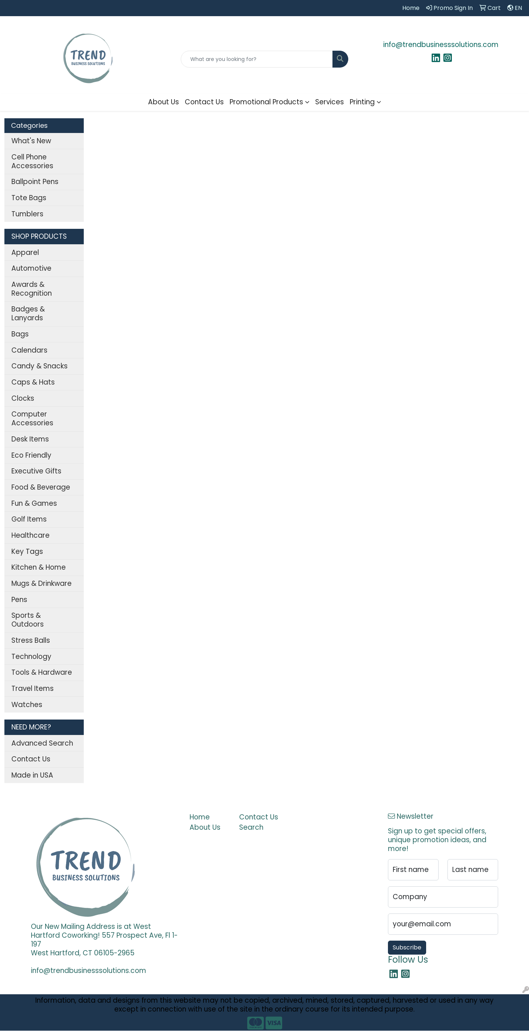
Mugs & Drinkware (41, 583)
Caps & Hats (33, 382)
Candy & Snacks (39, 366)
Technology (31, 657)
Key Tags (27, 551)
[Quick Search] (257, 59)
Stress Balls (30, 640)
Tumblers (27, 214)
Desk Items (30, 439)
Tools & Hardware (41, 672)
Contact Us (204, 102)
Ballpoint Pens (34, 182)
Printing (362, 102)
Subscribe (407, 947)
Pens (19, 600)
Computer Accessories (32, 418)
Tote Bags (28, 198)
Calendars (29, 350)
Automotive (31, 268)
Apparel (25, 252)
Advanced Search (42, 743)
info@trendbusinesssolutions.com (441, 45)
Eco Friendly (31, 455)
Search (251, 827)
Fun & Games (34, 503)
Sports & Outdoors (27, 619)
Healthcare (30, 535)
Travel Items (32, 688)
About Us (163, 102)
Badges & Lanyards (28, 313)
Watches (26, 705)
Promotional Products (266, 102)
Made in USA (32, 775)
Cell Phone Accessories (32, 161)
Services (329, 102)
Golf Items (29, 519)
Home (200, 817)
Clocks (22, 398)
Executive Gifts (36, 471)
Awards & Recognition (31, 289)
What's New (31, 141)
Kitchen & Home (38, 567)
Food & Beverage (40, 487)
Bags (20, 334)
